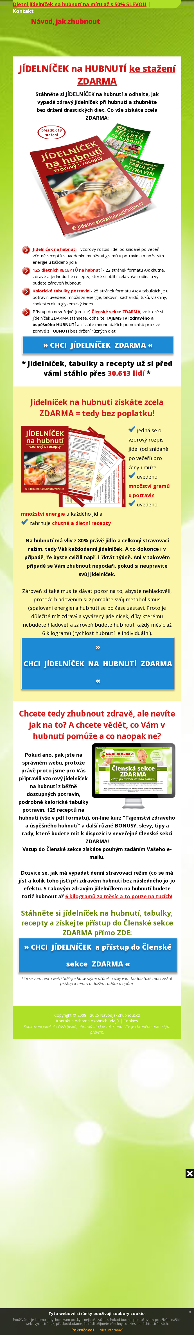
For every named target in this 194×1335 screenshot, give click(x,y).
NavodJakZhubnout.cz (120, 1015)
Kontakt (23, 11)
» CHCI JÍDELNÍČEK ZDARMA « (98, 345)
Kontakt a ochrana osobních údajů (87, 1021)
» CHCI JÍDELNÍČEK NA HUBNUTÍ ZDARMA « (98, 663)
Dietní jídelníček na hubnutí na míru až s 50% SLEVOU (79, 4)
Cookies (130, 1021)
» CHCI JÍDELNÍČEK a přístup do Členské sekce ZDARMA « (98, 955)
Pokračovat (82, 1329)
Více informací (111, 1330)
